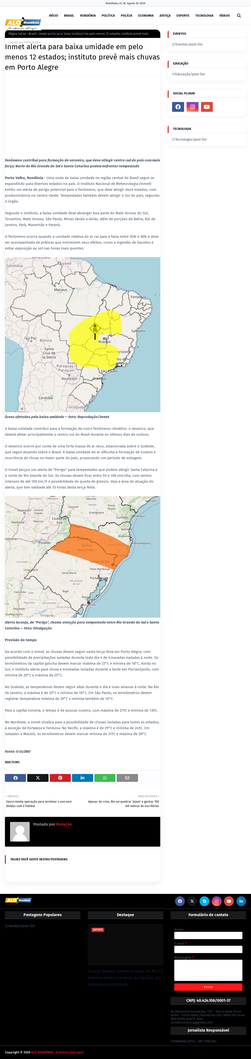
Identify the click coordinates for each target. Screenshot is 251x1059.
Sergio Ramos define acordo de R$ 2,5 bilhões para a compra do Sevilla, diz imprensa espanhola (125, 977)
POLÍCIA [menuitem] (126, 15)
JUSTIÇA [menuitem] (165, 15)
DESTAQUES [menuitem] (57, 32)
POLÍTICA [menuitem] (108, 15)
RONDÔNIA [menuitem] (88, 15)
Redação (63, 824)
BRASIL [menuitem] (69, 15)
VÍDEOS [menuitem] (224, 15)
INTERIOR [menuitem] (78, 32)
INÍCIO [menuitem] (53, 15)
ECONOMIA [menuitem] (146, 15)
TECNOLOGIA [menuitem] (204, 15)
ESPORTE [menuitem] (182, 15)
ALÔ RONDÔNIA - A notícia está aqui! (57, 1052)
